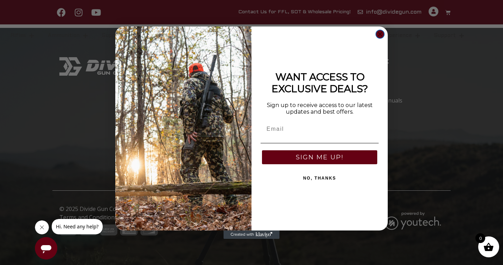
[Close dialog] (380, 34)
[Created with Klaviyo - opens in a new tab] (251, 234)
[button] (488, 246)
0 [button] (480, 238)
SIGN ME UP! (319, 157)
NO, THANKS (319, 178)
